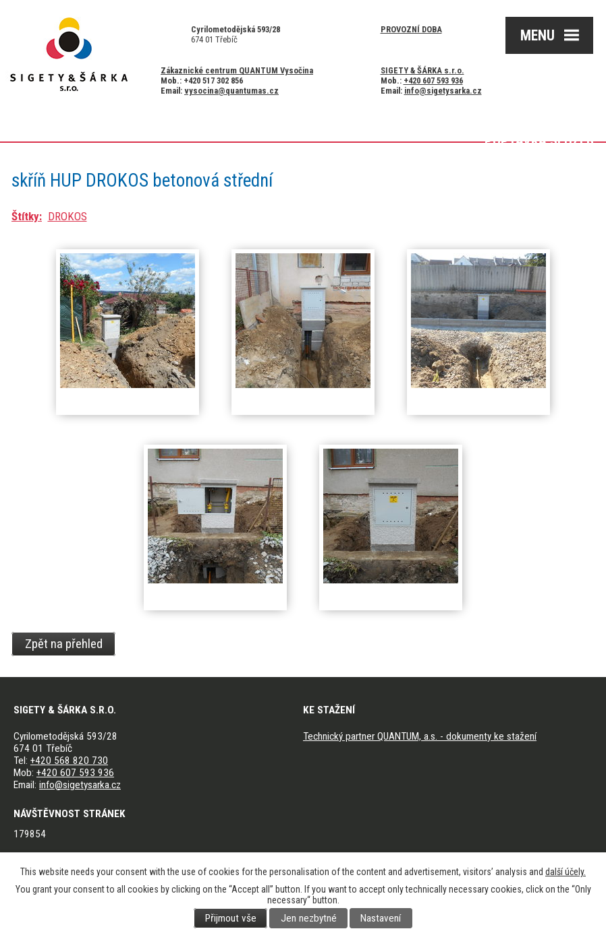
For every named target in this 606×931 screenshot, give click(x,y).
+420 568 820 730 (69, 761)
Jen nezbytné (309, 918)
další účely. (565, 871)
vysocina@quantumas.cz (231, 91)
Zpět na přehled (64, 644)
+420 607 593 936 (433, 80)
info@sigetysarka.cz (443, 91)
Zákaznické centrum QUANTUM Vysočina (237, 70)
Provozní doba (411, 29)
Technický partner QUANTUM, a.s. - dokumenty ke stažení (419, 736)
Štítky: (26, 216)
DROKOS (67, 216)
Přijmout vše (230, 918)
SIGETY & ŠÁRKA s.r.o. (422, 70)
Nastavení (380, 918)
